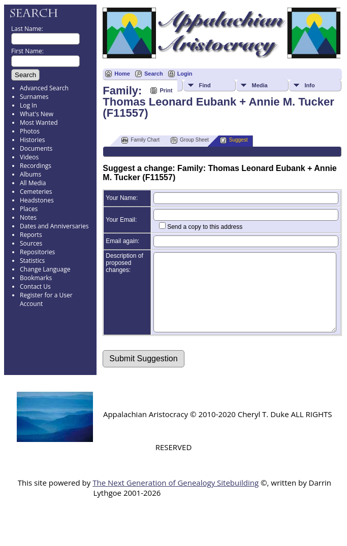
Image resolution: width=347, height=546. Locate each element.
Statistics (32, 260)
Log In (28, 105)
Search (153, 74)
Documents (36, 148)
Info (309, 85)
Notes (28, 217)
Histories (32, 139)
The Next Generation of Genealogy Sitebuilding (175, 498)
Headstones (37, 200)
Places (29, 208)
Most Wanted (39, 122)
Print (166, 90)
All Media (33, 183)
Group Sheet (190, 140)
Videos (29, 157)
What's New (36, 114)
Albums (30, 174)
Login (185, 74)
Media (259, 85)
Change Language (45, 269)
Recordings (35, 165)
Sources (31, 243)
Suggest (234, 140)
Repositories (37, 252)
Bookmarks (36, 278)
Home (122, 74)
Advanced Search (44, 88)
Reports (31, 234)
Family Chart (140, 140)
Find (204, 85)
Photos (30, 131)
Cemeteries (36, 191)
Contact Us (35, 286)
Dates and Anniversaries (54, 226)
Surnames (34, 96)
